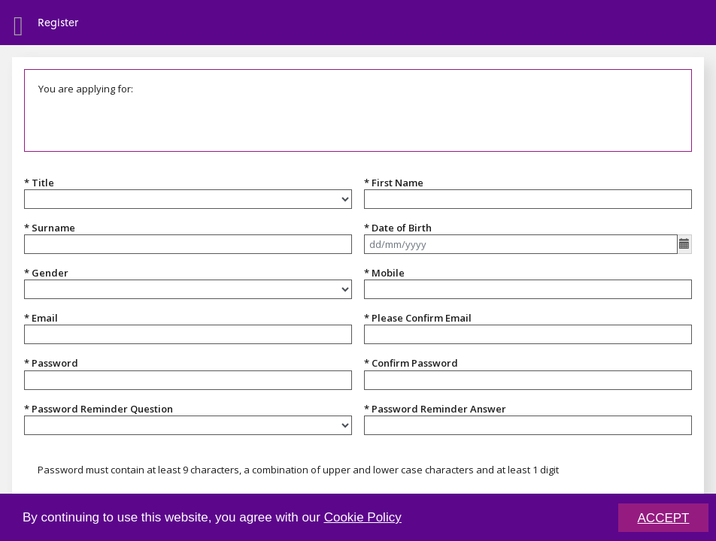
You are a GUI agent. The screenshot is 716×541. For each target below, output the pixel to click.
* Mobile (384, 273)
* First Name (393, 182)
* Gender (46, 273)
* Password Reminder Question (98, 409)
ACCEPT (664, 519)
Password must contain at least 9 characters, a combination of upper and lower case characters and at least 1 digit (298, 469)
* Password (51, 363)
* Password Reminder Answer (435, 409)
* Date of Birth (398, 227)
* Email (41, 318)
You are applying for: (85, 88)
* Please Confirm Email (418, 318)
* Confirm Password (411, 363)
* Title (39, 182)
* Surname (49, 227)
